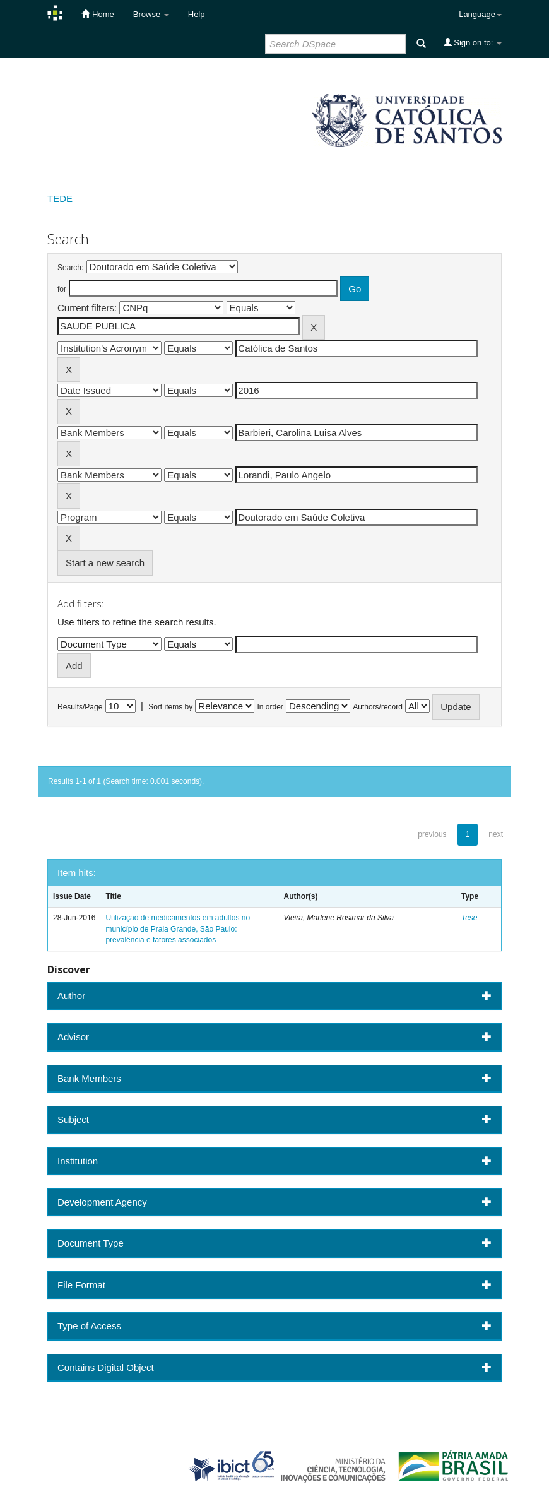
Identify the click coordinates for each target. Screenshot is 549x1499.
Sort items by (170, 706)
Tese (469, 917)
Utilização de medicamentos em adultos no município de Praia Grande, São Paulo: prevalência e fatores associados (177, 928)
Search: (70, 267)
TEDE (60, 198)
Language (480, 14)
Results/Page (79, 706)
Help (196, 14)
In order (270, 706)
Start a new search (105, 562)
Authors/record (378, 706)
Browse (151, 14)
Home (97, 14)
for (61, 289)
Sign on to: (473, 42)
